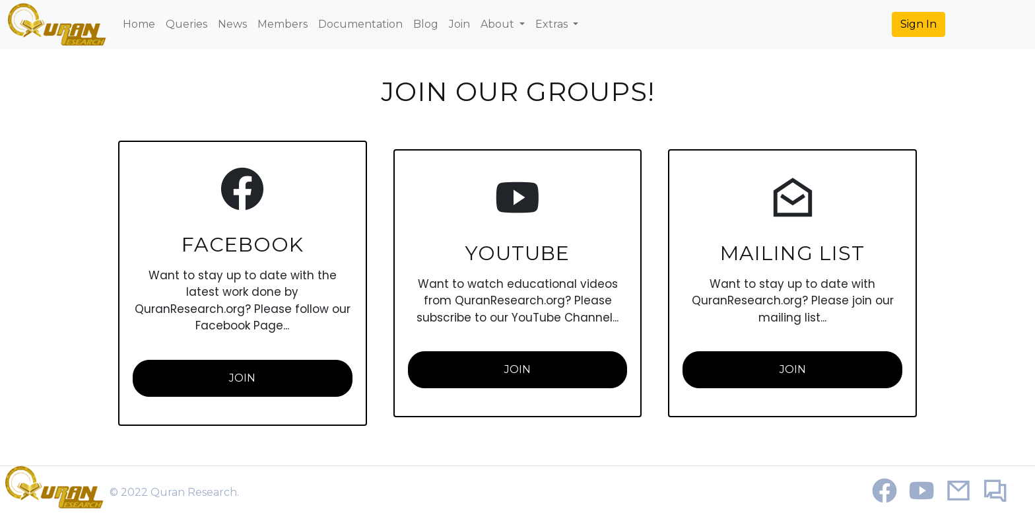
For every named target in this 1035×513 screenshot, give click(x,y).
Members (282, 24)
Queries (186, 24)
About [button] (499, 24)
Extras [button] (552, 24)
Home (139, 24)
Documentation (360, 24)
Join (459, 24)
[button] (918, 24)
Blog (425, 24)
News (232, 24)
